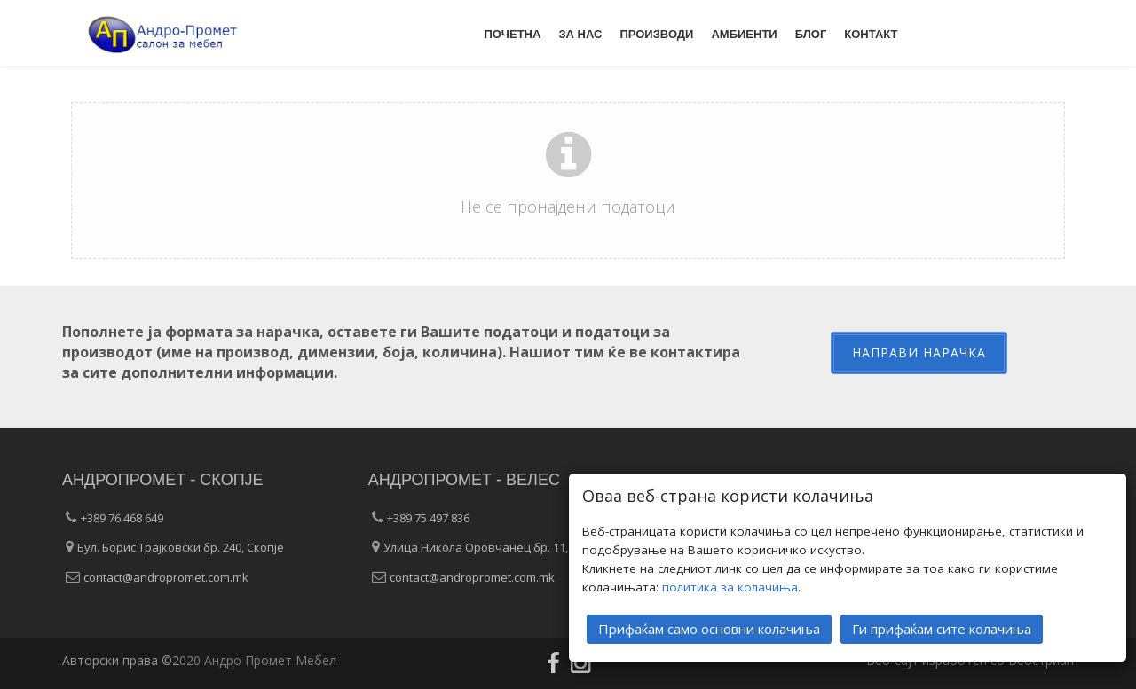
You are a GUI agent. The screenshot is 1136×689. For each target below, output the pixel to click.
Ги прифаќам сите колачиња (941, 628)
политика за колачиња (730, 586)
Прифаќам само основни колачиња (709, 628)
